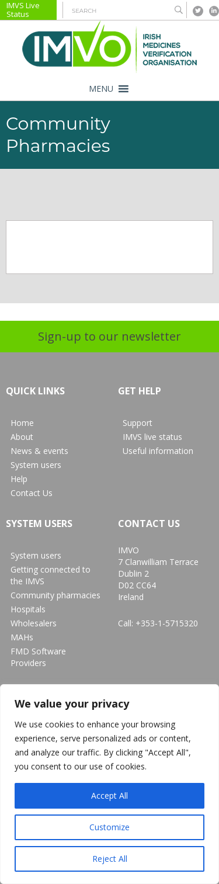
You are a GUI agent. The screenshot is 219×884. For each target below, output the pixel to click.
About (22, 436)
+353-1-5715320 (166, 623)
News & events (39, 450)
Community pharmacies (55, 595)
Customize (109, 827)
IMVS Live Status (23, 9)
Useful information (158, 450)
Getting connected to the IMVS (51, 575)
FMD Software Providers (38, 657)
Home (22, 422)
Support (137, 422)
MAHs (22, 637)
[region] (109, 784)
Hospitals (28, 609)
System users (36, 464)
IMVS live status (152, 436)
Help (19, 478)
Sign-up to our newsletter (109, 336)
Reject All (109, 858)
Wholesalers (34, 623)
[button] (101, 88)
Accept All (109, 795)
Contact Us (32, 492)
